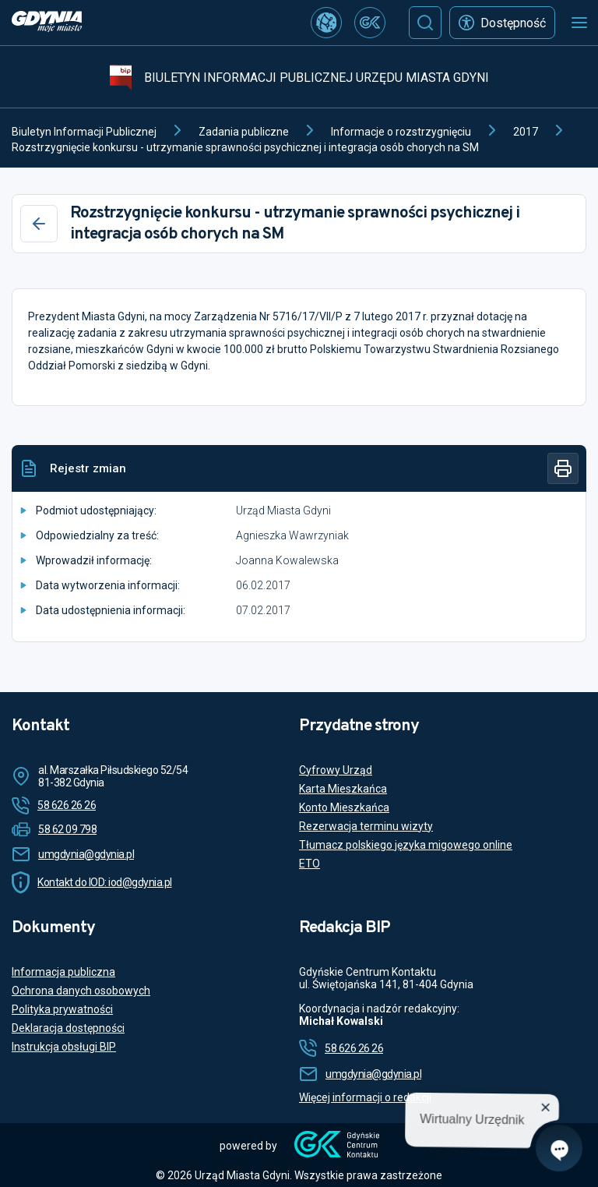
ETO (309, 863)
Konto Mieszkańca (344, 807)
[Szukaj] (425, 22)
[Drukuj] (563, 468)
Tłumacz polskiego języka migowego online (405, 845)
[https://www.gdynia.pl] (47, 23)
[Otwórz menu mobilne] (579, 22)
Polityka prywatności (62, 1009)
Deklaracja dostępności (68, 1028)
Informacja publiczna (63, 972)
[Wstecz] (39, 223)
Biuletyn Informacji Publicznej (84, 131)
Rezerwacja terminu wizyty (366, 826)
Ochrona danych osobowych (81, 990)
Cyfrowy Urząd (335, 770)
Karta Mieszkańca (343, 789)
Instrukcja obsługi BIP (64, 1046)
